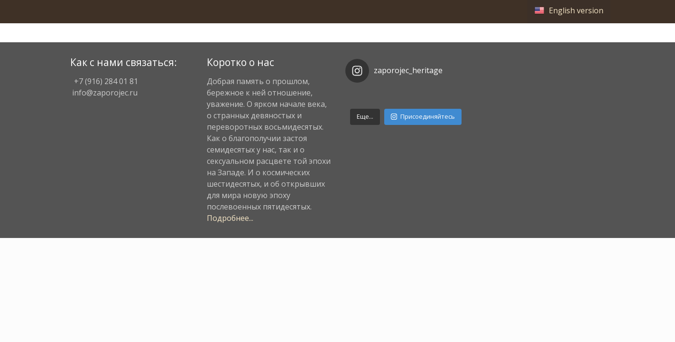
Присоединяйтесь (423, 116)
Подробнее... (230, 218)
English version (576, 10)
